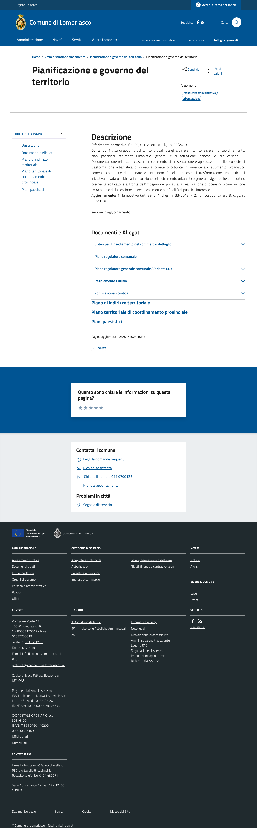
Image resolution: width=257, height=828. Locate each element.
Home (36, 56)
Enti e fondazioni (23, 572)
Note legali (138, 628)
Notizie (195, 560)
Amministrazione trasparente (65, 56)
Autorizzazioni (80, 566)
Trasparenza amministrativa (157, 40)
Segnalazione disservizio (147, 650)
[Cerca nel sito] (234, 22)
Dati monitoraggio (24, 811)
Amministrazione (30, 39)
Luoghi (194, 593)
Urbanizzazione (194, 40)
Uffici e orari (20, 736)
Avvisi (194, 566)
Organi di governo (24, 579)
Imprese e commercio (85, 579)
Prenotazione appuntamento (150, 655)
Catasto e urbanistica (85, 572)
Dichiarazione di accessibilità (149, 634)
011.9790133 (34, 642)
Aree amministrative (25, 560)
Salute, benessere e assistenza (151, 560)
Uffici (15, 598)
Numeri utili (19, 742)
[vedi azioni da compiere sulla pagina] (215, 71)
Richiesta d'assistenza (145, 660)
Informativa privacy (144, 622)
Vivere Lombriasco (106, 39)
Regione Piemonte (26, 5)
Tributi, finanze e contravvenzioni (152, 566)
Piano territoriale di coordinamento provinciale (139, 312)
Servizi (77, 39)
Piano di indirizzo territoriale (120, 303)
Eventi (194, 599)
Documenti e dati (23, 566)
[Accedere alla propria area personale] (216, 5)
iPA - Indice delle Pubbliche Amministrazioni (98, 631)
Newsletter (197, 627)
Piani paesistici (106, 321)
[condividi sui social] (191, 69)
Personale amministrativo (29, 585)
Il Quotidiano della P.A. (86, 622)
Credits (86, 811)
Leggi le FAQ (139, 645)
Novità (57, 39)
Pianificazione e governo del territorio (116, 56)
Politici (16, 592)
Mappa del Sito (120, 811)
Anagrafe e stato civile (86, 560)
